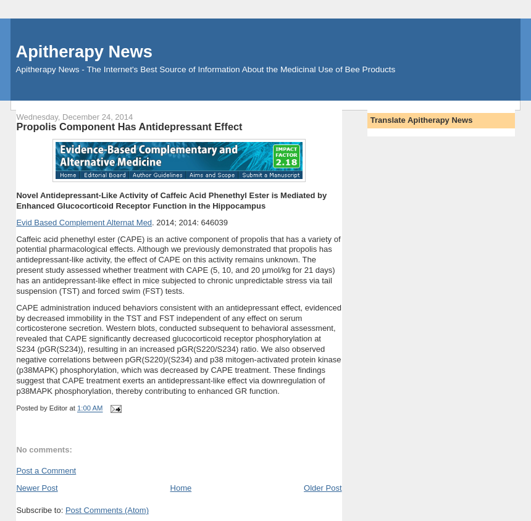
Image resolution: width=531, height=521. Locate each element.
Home (181, 488)
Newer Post (36, 488)
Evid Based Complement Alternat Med (84, 222)
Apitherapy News (83, 51)
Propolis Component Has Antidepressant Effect (129, 126)
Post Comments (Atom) (107, 510)
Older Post (322, 488)
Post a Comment (46, 470)
